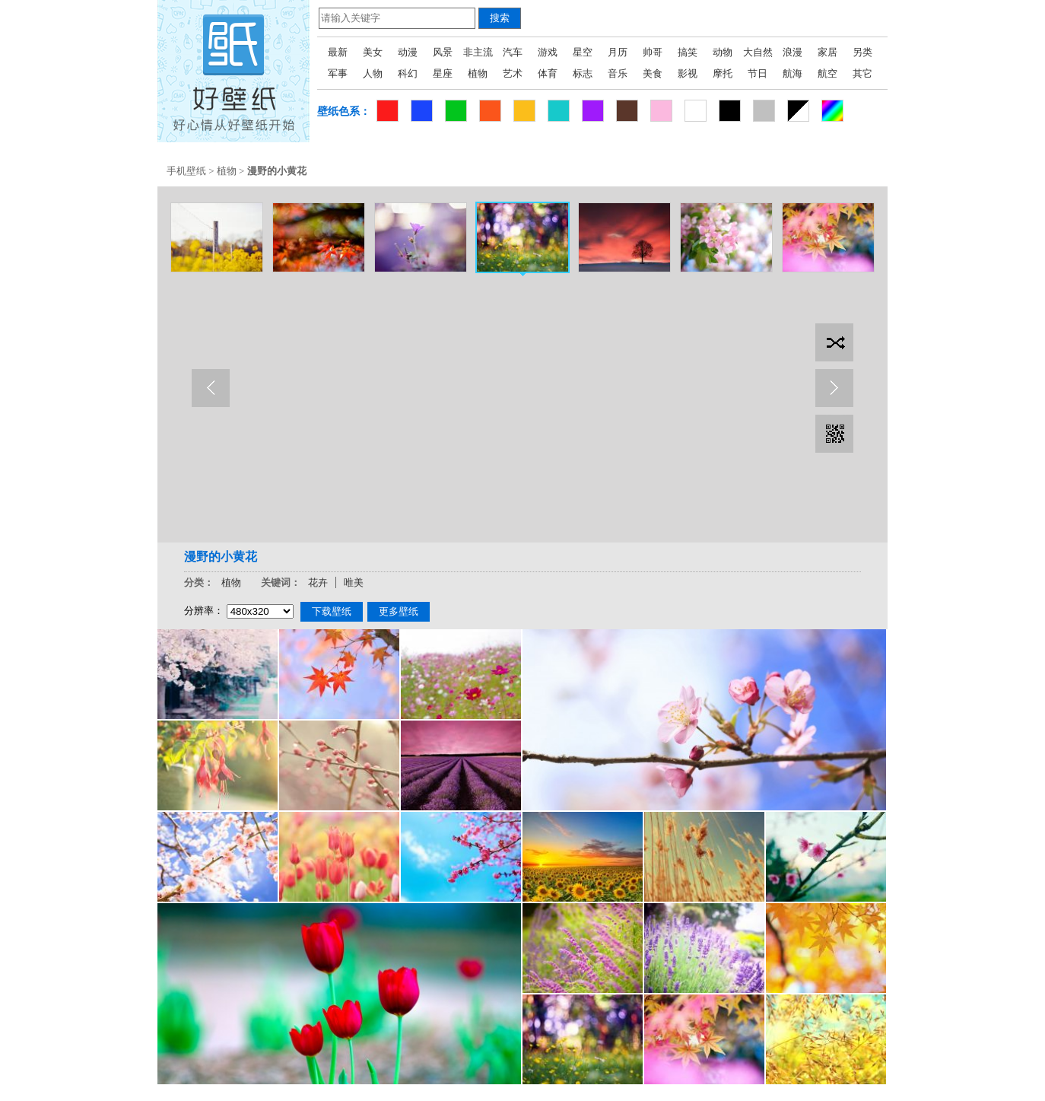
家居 (827, 52)
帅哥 (652, 52)
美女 (373, 52)
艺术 (512, 73)
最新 (338, 52)
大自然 (758, 52)
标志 (582, 73)
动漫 (408, 52)
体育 (547, 73)
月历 (617, 52)
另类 (862, 52)
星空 (582, 52)
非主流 (478, 52)
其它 (862, 73)
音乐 (617, 73)
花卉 (318, 582)
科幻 (408, 73)
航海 (792, 73)
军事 (338, 73)
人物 (373, 73)
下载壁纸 (331, 611)
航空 (827, 73)
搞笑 (687, 52)
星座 (443, 73)
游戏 (547, 52)
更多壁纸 (398, 611)
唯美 (354, 582)
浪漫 (792, 52)
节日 (757, 73)
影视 (687, 73)
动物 (722, 52)
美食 (652, 73)
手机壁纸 (186, 171)
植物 (478, 73)
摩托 (722, 73)
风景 (443, 52)
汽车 (512, 52)
